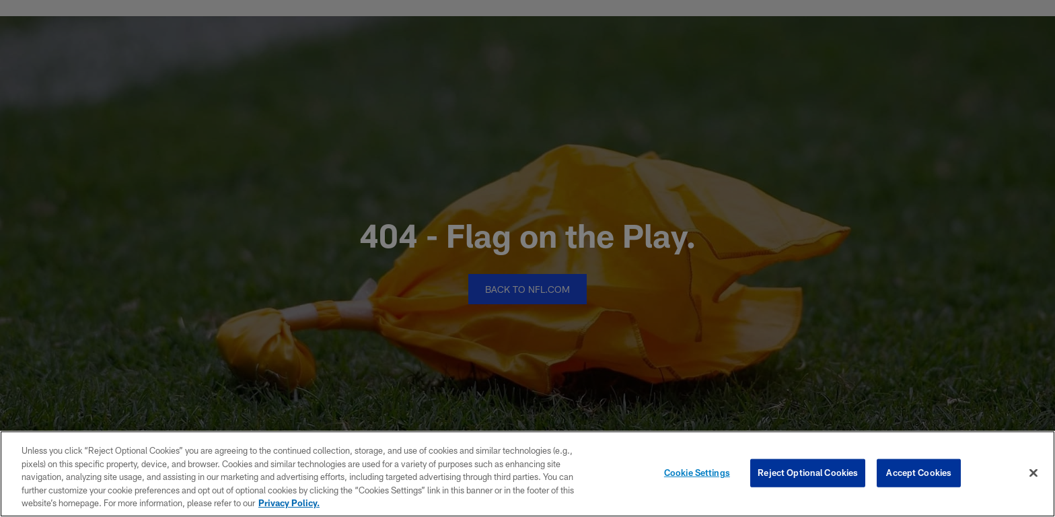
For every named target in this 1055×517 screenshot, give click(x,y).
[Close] (1033, 473)
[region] (527, 474)
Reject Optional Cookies (808, 472)
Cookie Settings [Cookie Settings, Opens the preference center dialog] (697, 472)
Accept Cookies (918, 472)
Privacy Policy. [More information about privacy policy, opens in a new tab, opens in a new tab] (289, 502)
